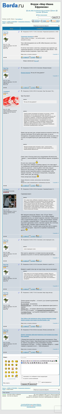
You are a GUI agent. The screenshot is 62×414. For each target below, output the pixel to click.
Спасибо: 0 (55, 54)
